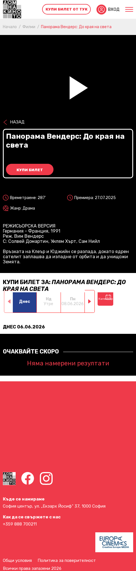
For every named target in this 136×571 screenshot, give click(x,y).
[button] (90, 301)
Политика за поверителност (67, 560)
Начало (10, 26)
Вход (113, 9)
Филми (28, 26)
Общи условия (17, 560)
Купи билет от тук (67, 9)
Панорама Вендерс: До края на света (76, 26)
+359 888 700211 (20, 524)
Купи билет (30, 170)
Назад (17, 122)
